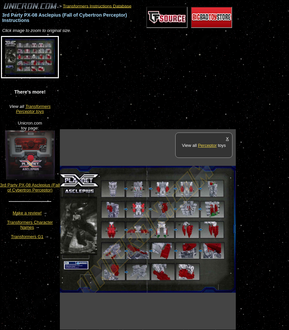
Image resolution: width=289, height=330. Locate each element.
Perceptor (207, 145)
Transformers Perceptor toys (33, 109)
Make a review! (27, 212)
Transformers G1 (27, 236)
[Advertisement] (138, 81)
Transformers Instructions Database (97, 5)
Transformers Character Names (30, 225)
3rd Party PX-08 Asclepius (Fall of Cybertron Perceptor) (30, 187)
